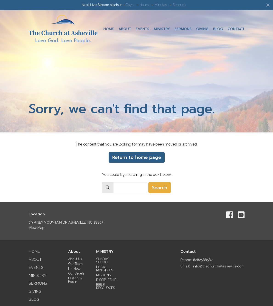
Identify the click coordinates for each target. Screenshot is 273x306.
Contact (236, 28)
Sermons (182, 28)
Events (142, 28)
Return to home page (136, 157)
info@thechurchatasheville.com (219, 266)
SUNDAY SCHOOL (103, 260)
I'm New (74, 268)
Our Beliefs (76, 273)
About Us (75, 259)
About (124, 28)
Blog (218, 28)
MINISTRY (105, 251)
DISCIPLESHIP (106, 280)
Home (108, 28)
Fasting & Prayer (75, 279)
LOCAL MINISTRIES (104, 268)
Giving (202, 28)
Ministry (162, 28)
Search (159, 187)
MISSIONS (103, 275)
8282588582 (203, 260)
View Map (37, 228)
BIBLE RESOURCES (105, 286)
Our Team (75, 264)
